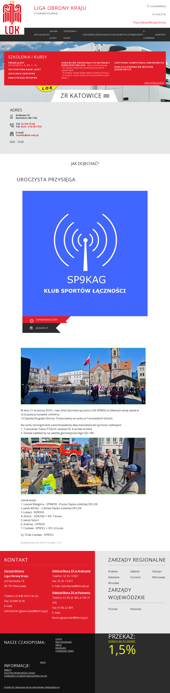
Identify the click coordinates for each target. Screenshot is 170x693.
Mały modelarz (63, 642)
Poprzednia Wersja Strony (149, 22)
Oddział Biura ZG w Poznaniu (71, 593)
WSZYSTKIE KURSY (154, 83)
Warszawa (158, 577)
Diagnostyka (108, 34)
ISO (118, 34)
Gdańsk (135, 571)
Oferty (139, 34)
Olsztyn (157, 571)
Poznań (113, 609)
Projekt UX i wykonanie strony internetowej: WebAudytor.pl (31, 687)
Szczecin (135, 577)
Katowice (113, 577)
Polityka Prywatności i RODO (19, 673)
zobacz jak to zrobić (121, 641)
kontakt (160, 34)
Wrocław (113, 583)
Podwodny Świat (64, 651)
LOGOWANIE (158, 6)
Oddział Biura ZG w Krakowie (71, 571)
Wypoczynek (127, 34)
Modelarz (60, 648)
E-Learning (149, 34)
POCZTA (160, 14)
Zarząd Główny (14, 571)
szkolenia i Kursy (70, 34)
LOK (12, 17)
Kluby (96, 34)
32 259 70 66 (28, 123)
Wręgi (58, 645)
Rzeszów (135, 609)
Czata (58, 639)
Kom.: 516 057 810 (31, 126)
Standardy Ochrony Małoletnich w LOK (25, 676)
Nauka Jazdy (54, 34)
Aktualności (42, 34)
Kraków (113, 571)
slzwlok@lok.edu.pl (27, 135)
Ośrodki (88, 34)
